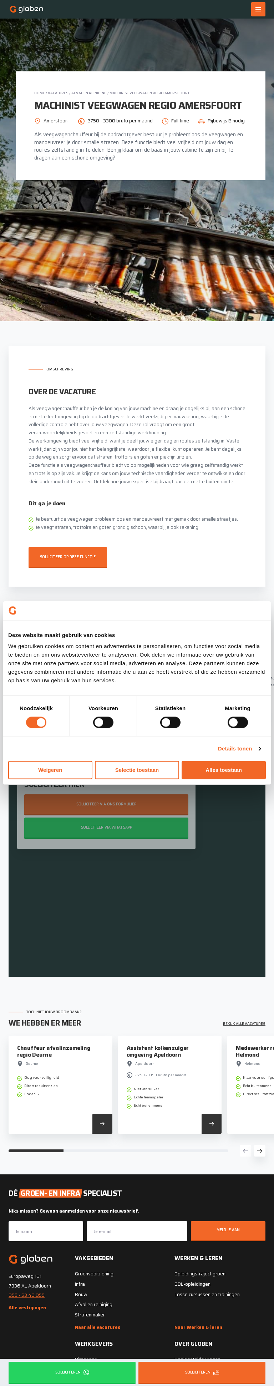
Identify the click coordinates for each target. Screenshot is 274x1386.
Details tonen (235, 748)
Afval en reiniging (89, 93)
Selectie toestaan (137, 770)
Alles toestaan (224, 770)
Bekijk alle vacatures (244, 1023)
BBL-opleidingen (192, 1283)
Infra (80, 1283)
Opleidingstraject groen (199, 1273)
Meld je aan (228, 1229)
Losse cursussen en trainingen (207, 1293)
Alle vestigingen (27, 1307)
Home (39, 93)
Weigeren (50, 770)
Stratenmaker (90, 1314)
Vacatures (58, 93)
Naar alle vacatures (97, 1326)
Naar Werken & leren (198, 1326)
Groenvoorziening (94, 1273)
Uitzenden (86, 1358)
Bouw (81, 1293)
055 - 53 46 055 (27, 1294)
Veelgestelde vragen (197, 1358)
